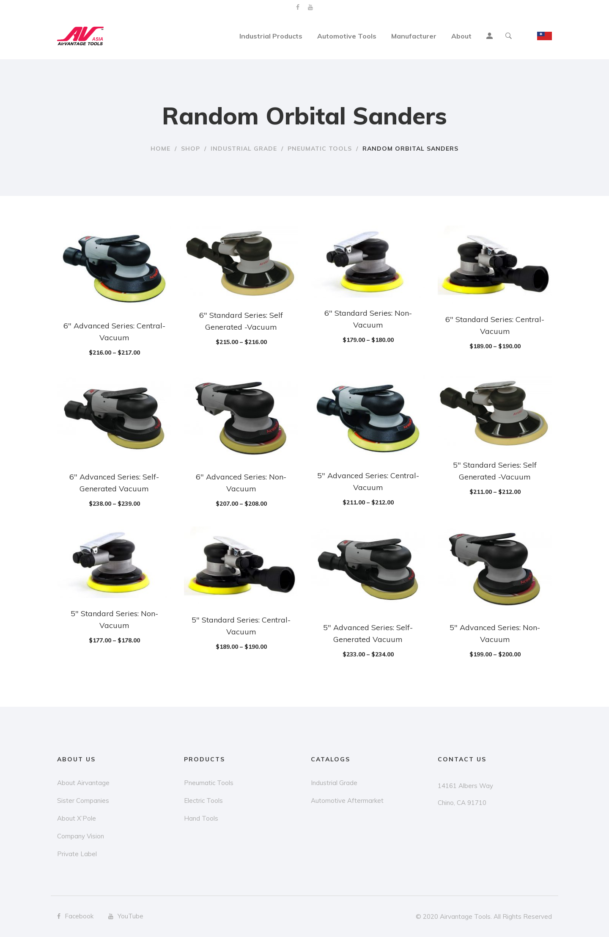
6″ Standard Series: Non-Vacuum (368, 319)
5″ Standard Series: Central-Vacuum (241, 626)
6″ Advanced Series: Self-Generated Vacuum (114, 482)
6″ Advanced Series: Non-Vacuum (241, 482)
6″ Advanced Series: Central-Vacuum (114, 331)
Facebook (297, 7)
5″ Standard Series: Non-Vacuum (114, 619)
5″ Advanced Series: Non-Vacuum (495, 633)
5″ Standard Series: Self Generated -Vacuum (495, 471)
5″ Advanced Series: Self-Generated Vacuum (368, 633)
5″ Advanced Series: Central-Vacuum (368, 481)
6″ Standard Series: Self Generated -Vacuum (241, 321)
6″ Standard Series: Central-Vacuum (494, 325)
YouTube (310, 7)
